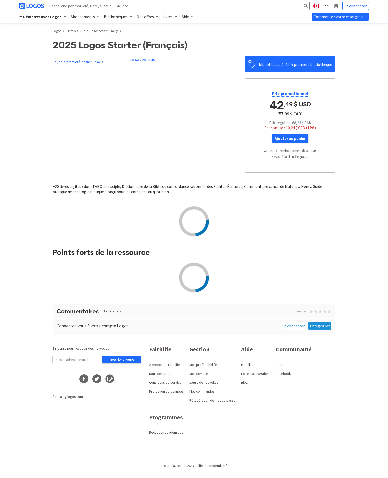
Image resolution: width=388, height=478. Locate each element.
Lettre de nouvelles (203, 382)
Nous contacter (160, 373)
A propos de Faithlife (164, 364)
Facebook (283, 373)
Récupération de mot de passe (212, 400)
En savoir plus (142, 59)
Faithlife (197, 465)
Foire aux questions (255, 373)
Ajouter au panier (290, 138)
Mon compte (198, 373)
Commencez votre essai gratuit (340, 16)
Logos (57, 31)
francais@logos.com (67, 396)
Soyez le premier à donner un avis (78, 62)
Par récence (113, 311)
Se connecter (356, 5)
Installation (249, 364)
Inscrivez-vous (122, 359)
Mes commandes (202, 391)
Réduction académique (166, 432)
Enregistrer (320, 325)
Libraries (72, 31)
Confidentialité (216, 465)
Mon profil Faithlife (203, 364)
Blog (244, 382)
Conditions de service (165, 382)
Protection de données (166, 391)
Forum (280, 364)
